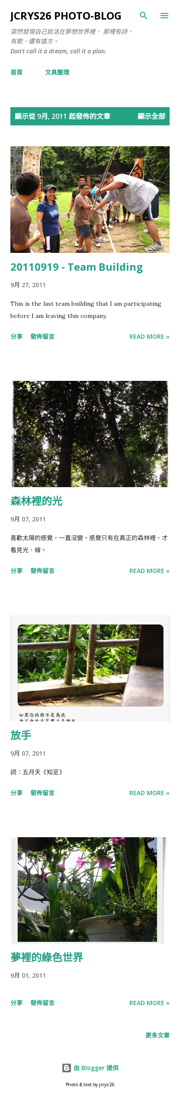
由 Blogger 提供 (90, 1068)
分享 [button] (16, 336)
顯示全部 (151, 116)
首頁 (16, 72)
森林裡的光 (36, 501)
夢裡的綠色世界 (46, 957)
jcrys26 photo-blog (66, 15)
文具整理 (57, 72)
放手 (20, 735)
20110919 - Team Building (76, 266)
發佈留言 (42, 336)
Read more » (149, 336)
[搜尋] (143, 15)
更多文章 (157, 1035)
